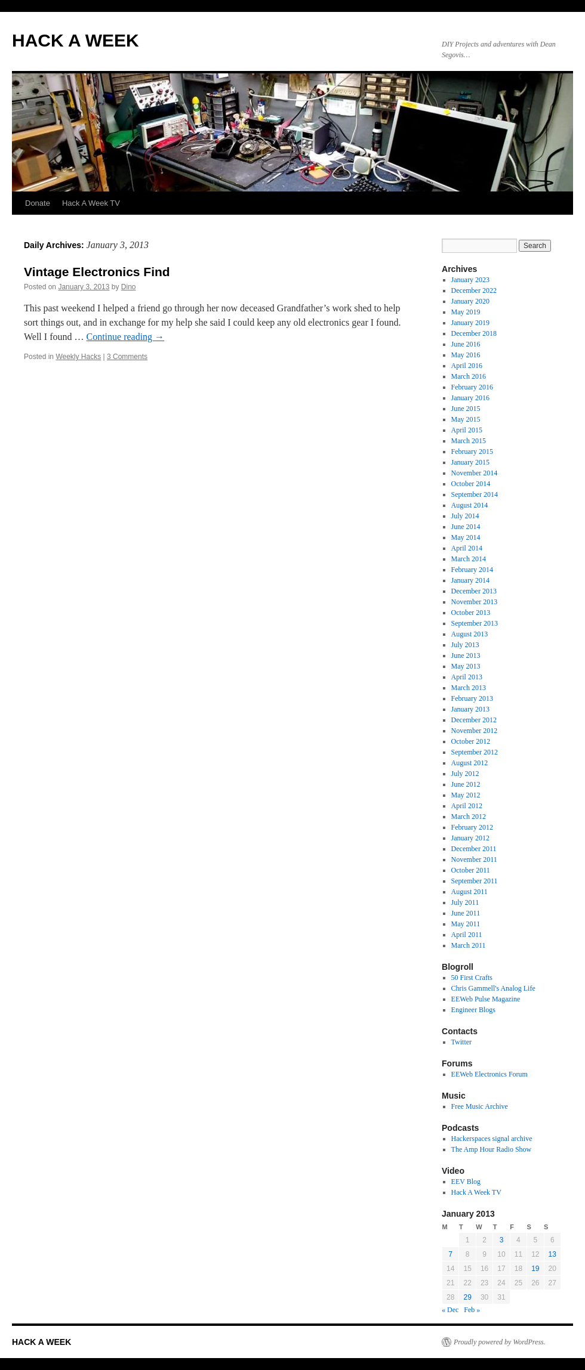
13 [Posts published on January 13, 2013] (552, 1254)
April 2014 (466, 548)
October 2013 (471, 612)
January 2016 (470, 398)
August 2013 (469, 634)
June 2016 (466, 344)
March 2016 (468, 376)
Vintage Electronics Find (97, 272)
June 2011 (466, 913)
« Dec (450, 1310)
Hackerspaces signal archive (491, 1138)
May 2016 (466, 355)
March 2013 (468, 688)
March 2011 (468, 945)
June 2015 (466, 408)
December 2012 (474, 720)
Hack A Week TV (91, 203)
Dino (128, 287)
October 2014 (471, 484)
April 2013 (466, 677)
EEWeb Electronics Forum (489, 1074)
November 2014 (474, 473)
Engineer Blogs (473, 1010)
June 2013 (466, 655)
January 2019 (470, 322)
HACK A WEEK (75, 40)
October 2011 (470, 870)
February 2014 (472, 569)
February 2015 (472, 451)
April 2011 (466, 934)
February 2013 (472, 698)
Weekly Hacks (78, 356)
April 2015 (466, 430)
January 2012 (470, 838)
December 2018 (474, 333)
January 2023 (470, 280)
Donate (37, 203)
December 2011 (474, 849)
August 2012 (469, 763)
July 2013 (465, 645)
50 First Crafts (471, 977)
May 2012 (466, 795)
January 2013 (470, 709)
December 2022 (474, 290)
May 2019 (466, 312)
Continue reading (125, 337)
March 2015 (468, 441)
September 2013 (474, 623)
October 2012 (471, 741)
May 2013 (466, 666)
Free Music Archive (479, 1106)
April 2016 (466, 365)
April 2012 (466, 806)
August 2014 (469, 505)
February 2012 (472, 827)
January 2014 (470, 580)
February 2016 (472, 387)
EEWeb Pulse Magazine (486, 999)
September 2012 (474, 752)
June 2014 (466, 526)
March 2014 (468, 559)
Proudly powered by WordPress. (500, 1342)
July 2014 (465, 516)
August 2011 (469, 891)
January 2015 (470, 462)
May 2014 (466, 537)
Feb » (472, 1310)
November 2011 (474, 859)
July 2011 (465, 902)
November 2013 (474, 602)
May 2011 (466, 924)
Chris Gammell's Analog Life (493, 988)
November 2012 (474, 730)
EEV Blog (466, 1181)
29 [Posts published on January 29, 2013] (467, 1297)
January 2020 (470, 301)
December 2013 (474, 591)
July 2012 (465, 773)
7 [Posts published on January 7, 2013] (450, 1254)
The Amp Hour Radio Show (491, 1149)
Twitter (461, 1042)
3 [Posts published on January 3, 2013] (502, 1240)
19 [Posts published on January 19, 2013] (535, 1268)
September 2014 (474, 494)
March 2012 (468, 816)
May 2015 (466, 419)
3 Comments (127, 356)
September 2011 (474, 881)
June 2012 (466, 784)
